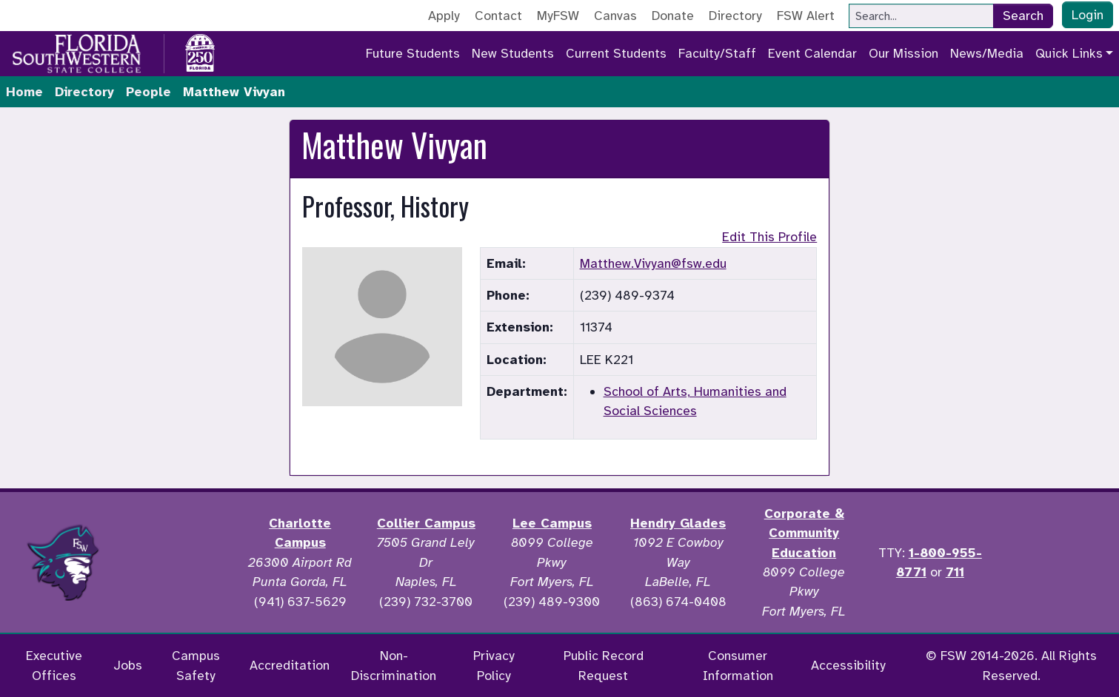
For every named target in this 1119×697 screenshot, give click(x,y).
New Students (513, 53)
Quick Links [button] (1069, 53)
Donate (673, 15)
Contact (498, 15)
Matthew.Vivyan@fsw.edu (653, 263)
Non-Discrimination (393, 665)
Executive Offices (54, 665)
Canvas (615, 15)
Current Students (616, 53)
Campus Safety (196, 665)
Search (1023, 15)
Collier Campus (426, 523)
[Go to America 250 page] (200, 51)
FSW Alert (806, 15)
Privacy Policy (494, 665)
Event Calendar (812, 53)
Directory (735, 15)
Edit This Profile (769, 237)
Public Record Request (604, 665)
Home (24, 92)
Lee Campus (552, 523)
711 (955, 572)
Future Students (413, 53)
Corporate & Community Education (804, 533)
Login (1087, 15)
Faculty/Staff (717, 53)
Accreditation (290, 665)
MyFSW (558, 15)
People (148, 92)
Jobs (127, 665)
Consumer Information (738, 665)
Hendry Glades (678, 523)
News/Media (986, 53)
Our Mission (903, 53)
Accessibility (848, 665)
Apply (444, 15)
